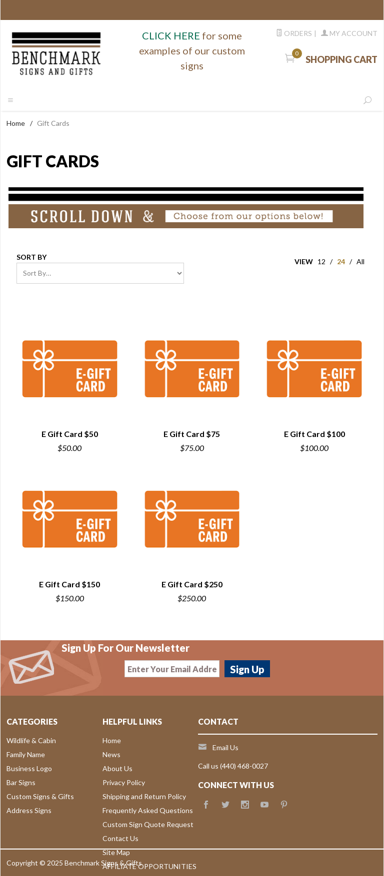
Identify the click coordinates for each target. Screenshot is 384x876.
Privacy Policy (123, 782)
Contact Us (120, 838)
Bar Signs (21, 782)
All (360, 261)
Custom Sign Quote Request (148, 824)
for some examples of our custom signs (192, 50)
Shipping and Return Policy (144, 796)
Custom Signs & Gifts (40, 796)
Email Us (225, 747)
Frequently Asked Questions (147, 810)
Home (15, 123)
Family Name (25, 754)
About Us (117, 768)
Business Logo (29, 768)
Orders (294, 33)
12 (322, 261)
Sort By (31, 257)
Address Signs (29, 810)
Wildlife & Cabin (31, 740)
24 (341, 261)
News (111, 754)
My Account (349, 33)
